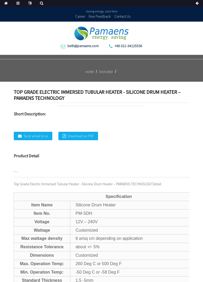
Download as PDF (81, 136)
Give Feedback (100, 16)
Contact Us (122, 16)
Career (80, 16)
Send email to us (36, 136)
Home (89, 72)
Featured (105, 72)
